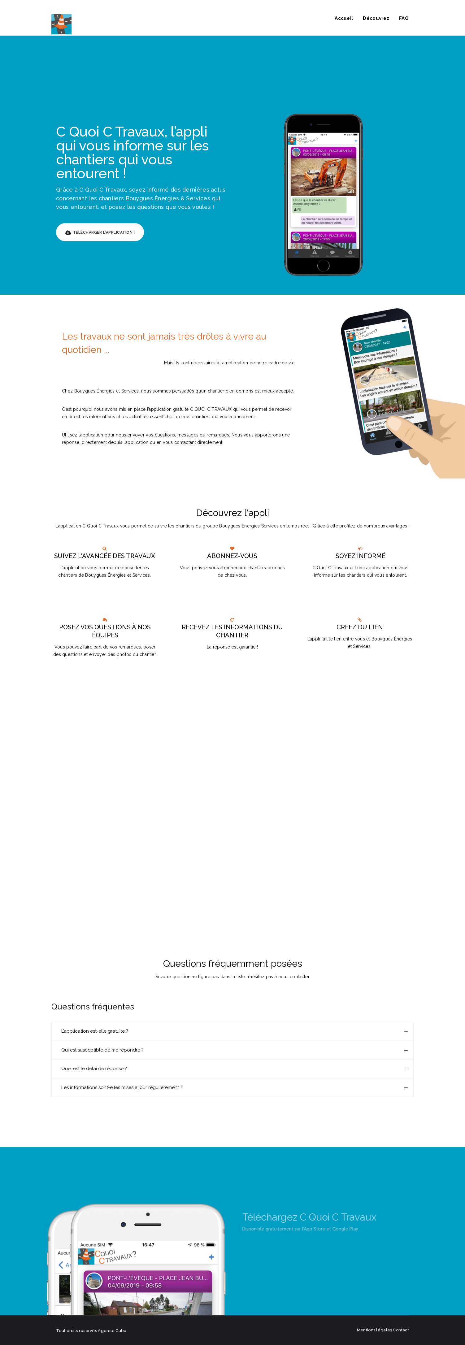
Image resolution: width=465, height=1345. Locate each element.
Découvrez (376, 18)
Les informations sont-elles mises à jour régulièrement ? (121, 1087)
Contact (401, 1330)
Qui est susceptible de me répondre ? (102, 1050)
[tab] (232, 1031)
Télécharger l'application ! (100, 232)
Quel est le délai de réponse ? (94, 1068)
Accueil (344, 18)
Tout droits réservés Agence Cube (91, 1330)
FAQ (404, 18)
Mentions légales (374, 1330)
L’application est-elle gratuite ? (94, 1031)
